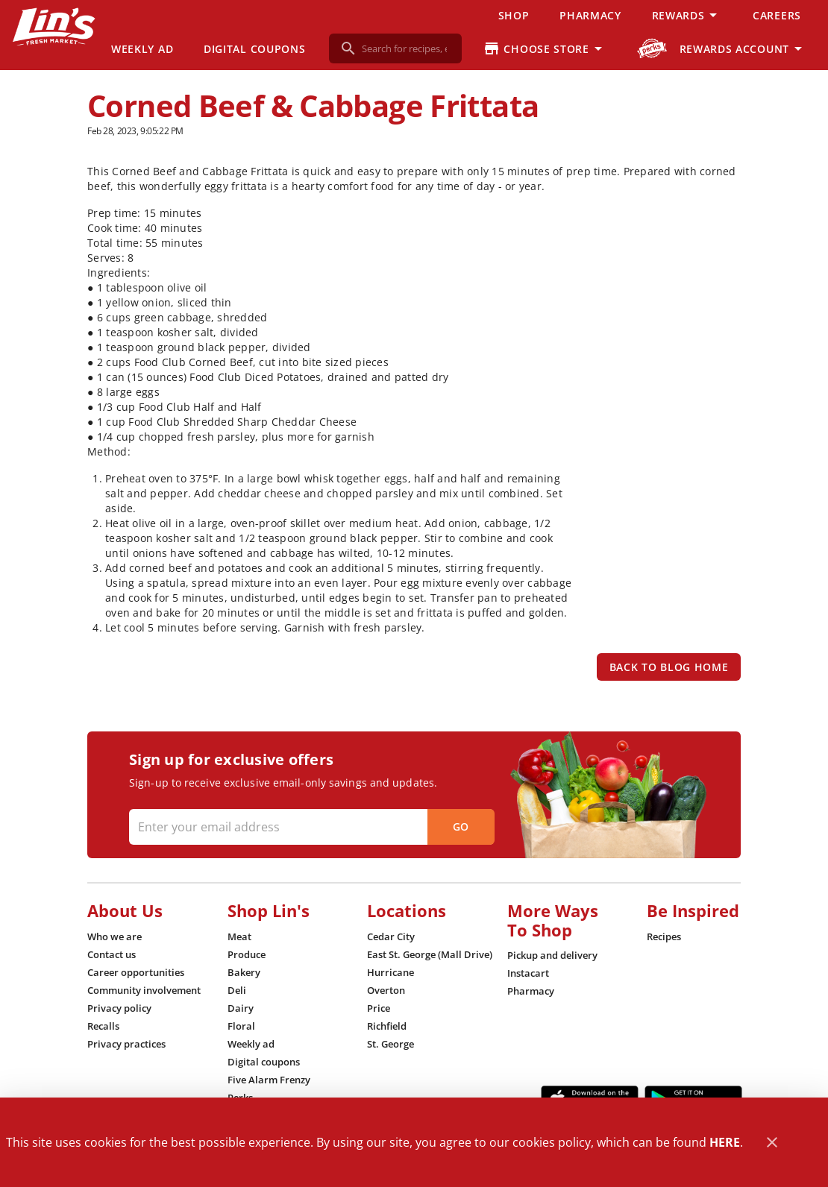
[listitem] (114, 936)
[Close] (771, 1142)
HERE (724, 1142)
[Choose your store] (545, 48)
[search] (405, 48)
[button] (687, 15)
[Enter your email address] (310, 827)
